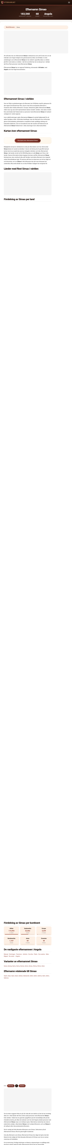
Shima (35, 520)
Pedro (35, 508)
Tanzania (14, 244)
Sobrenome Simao (14, 847)
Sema (18, 520)
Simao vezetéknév (14, 865)
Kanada (14, 232)
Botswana (14, 435)
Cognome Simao (14, 840)
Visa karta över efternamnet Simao (27, 140)
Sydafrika (14, 240)
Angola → (18, 510)
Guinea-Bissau (16, 411)
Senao (31, 520)
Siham (10, 705)
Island (13, 343)
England (14, 252)
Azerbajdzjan (15, 423)
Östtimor (14, 470)
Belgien (14, 288)
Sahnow (6, 531)
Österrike (14, 379)
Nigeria (14, 300)
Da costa (11, 510)
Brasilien (14, 208)
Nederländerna (16, 284)
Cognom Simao (14, 843)
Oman (13, 438)
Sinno (9, 765)
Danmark (14, 454)
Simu (9, 741)
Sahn (43, 529)
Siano (9, 701)
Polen (13, 446)
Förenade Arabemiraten (18, 355)
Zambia (14, 331)
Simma (10, 729)
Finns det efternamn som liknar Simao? (17, 571)
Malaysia (14, 387)
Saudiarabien (15, 462)
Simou (10, 737)
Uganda (14, 415)
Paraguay (14, 391)
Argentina (14, 256)
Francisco (19, 508)
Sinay (9, 757)
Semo (26, 520)
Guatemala (15, 407)
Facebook (22, 576)
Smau (9, 780)
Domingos (12, 508)
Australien (15, 316)
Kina (13, 347)
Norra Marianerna (17, 335)
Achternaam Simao (15, 853)
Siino (9, 709)
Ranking (32, 997)
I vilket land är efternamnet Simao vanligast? (19, 544)
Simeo (10, 673)
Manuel (6, 508)
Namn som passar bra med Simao (18, 816)
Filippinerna (15, 351)
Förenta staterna (16, 224)
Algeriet (14, 395)
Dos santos (41, 508)
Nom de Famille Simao (16, 834)
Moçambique (15, 212)
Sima (9, 665)
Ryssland (14, 312)
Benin (13, 431)
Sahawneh (26, 529)
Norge (13, 339)
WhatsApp (10, 576)
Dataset (47, 997)
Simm (9, 725)
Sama (5, 520)
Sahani (21, 529)
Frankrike (14, 220)
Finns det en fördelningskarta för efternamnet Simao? (21, 565)
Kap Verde (15, 442)
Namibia (14, 248)
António (25, 508)
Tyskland (14, 308)
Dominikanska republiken (19, 458)
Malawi (14, 228)
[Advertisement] (36, 42)
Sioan (9, 772)
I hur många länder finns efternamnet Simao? (19, 554)
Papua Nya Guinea (17, 292)
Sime (9, 717)
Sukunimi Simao (14, 862)
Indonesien (15, 319)
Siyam (10, 776)
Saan (9, 529)
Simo (9, 677)
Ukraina (14, 367)
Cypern (14, 450)
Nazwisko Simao (14, 850)
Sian (9, 697)
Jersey (14, 323)
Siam (43, 520)
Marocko (14, 236)
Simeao (10, 669)
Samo (14, 520)
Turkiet (14, 403)
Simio (9, 654)
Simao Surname (14, 831)
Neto (47, 508)
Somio (10, 800)
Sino (9, 769)
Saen (12, 529)
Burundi (14, 427)
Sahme (40, 529)
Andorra (14, 375)
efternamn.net (36, 991)
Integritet (54, 997)
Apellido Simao (14, 828)
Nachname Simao (14, 837)
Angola (14, 204)
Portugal (14, 216)
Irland (13, 371)
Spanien (14, 260)
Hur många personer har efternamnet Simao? (19, 560)
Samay (10, 520)
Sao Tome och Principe (18, 466)
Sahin (31, 529)
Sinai (9, 753)
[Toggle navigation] (69, 2)
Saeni (16, 529)
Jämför (39, 997)
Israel (13, 327)
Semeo (22, 520)
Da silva (30, 508)
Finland (14, 399)
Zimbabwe (15, 268)
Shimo (39, 520)
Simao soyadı (13, 871)
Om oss (25, 997)
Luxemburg (15, 383)
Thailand (14, 304)
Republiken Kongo (17, 363)
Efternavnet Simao (14, 859)
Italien (13, 359)
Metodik (17, 997)
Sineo (9, 761)
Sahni (47, 529)
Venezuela (15, 276)
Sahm (35, 529)
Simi (9, 721)
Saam (5, 529)
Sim (9, 713)
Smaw (10, 784)
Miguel (6, 510)
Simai (9, 661)
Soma (9, 796)
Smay (9, 788)
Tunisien (14, 264)
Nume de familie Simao (16, 868)
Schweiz (14, 272)
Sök (51, 934)
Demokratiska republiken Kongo (21, 296)
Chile (13, 280)
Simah (10, 657)
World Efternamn (10, 27)
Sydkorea (14, 419)
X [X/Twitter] (16, 576)
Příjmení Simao (14, 856)
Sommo (10, 804)
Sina (9, 745)
